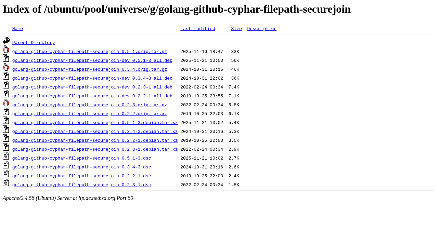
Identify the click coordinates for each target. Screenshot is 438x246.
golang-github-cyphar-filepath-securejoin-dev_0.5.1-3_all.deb (92, 60)
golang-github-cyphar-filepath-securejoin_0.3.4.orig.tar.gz (89, 69)
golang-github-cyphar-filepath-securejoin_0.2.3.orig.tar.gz (89, 104)
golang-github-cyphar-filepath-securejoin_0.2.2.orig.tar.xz (89, 113)
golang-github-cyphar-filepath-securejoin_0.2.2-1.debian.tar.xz (95, 140)
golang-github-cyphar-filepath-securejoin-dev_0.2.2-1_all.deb (92, 96)
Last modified (197, 28)
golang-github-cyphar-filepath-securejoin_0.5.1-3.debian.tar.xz (95, 122)
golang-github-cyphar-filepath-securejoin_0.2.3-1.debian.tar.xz (95, 149)
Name (17, 28)
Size (236, 28)
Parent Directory (33, 42)
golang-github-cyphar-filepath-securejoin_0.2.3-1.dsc (81, 184)
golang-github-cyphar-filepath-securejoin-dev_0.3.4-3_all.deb (92, 78)
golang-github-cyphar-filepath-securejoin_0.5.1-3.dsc (81, 158)
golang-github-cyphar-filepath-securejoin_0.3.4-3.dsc (81, 167)
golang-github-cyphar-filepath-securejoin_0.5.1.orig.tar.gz (89, 51)
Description (261, 28)
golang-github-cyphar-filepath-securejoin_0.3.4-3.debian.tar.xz (95, 131)
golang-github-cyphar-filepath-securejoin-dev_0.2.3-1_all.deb (92, 87)
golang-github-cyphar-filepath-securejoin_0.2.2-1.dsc (81, 176)
